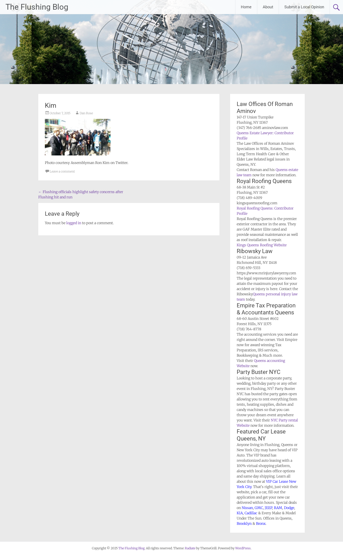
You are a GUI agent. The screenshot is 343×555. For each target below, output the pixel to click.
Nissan (247, 508)
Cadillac (251, 513)
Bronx (261, 523)
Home (246, 7)
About (268, 7)
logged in (73, 223)
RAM (278, 508)
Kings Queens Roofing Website (262, 245)
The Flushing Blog (36, 7)
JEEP (268, 508)
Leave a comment (62, 171)
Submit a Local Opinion (304, 7)
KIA (240, 513)
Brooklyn (244, 523)
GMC (259, 508)
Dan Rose (86, 113)
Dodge (289, 508)
